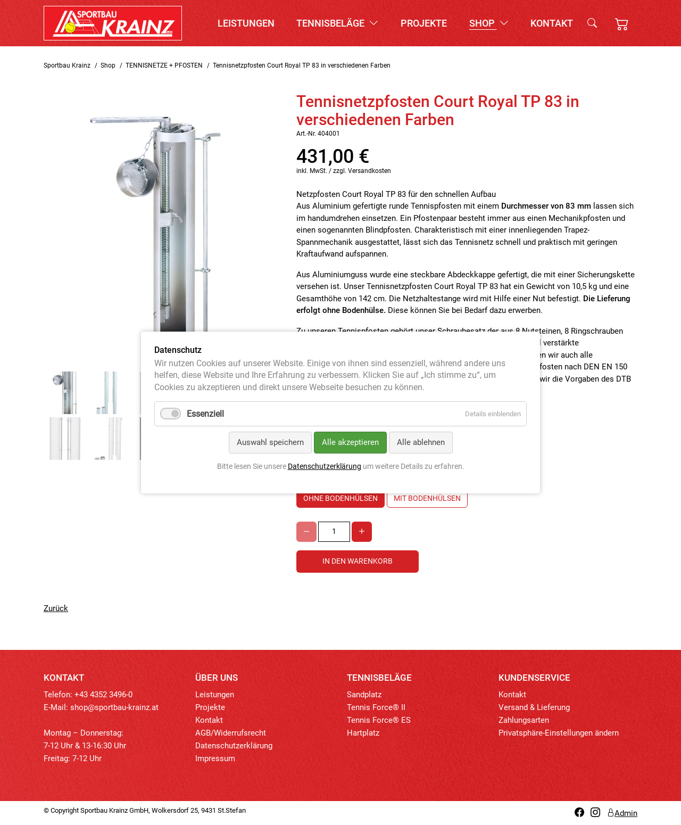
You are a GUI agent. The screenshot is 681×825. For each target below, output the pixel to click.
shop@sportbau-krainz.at (114, 707)
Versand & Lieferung (534, 707)
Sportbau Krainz (67, 65)
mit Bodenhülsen (427, 498)
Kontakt (551, 23)
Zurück (56, 608)
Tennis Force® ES (379, 720)
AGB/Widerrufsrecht (230, 733)
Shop (489, 23)
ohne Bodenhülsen (340, 498)
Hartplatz (363, 733)
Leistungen (246, 23)
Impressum (215, 758)
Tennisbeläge (337, 23)
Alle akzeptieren (350, 442)
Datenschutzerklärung (233, 745)
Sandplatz (364, 694)
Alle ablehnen (421, 442)
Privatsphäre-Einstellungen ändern (559, 733)
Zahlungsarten (524, 720)
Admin (622, 813)
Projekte (424, 23)
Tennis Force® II (376, 707)
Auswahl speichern (270, 442)
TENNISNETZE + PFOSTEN (164, 65)
